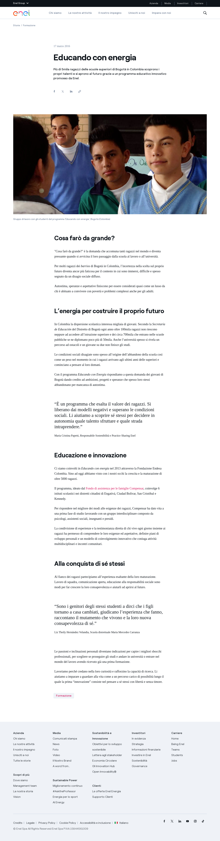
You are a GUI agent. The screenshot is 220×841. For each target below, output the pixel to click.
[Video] (70, 755)
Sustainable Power (65, 780)
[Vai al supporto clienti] (110, 797)
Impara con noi (161, 12)
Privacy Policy (46, 822)
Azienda (154, 3)
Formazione (64, 695)
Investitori (182, 3)
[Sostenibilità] (149, 760)
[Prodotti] (31, 744)
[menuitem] (164, 821)
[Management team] (31, 786)
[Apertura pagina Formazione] (29, 25)
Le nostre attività (80, 12)
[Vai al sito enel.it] (110, 791)
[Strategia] (149, 744)
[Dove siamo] (31, 780)
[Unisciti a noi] (31, 755)
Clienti (96, 785)
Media (167, 3)
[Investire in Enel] (149, 755)
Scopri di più (21, 774)
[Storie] (31, 760)
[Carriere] (189, 738)
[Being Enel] (189, 744)
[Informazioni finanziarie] (149, 749)
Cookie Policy (67, 822)
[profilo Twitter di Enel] (172, 821)
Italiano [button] (121, 823)
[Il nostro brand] (70, 760)
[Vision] (31, 797)
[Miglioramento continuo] (70, 786)
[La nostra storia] (31, 791)
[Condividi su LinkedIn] (71, 91)
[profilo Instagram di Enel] (195, 821)
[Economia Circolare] (110, 760)
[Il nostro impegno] (31, 749)
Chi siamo (55, 12)
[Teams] (189, 749)
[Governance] (149, 766)
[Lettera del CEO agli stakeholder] (110, 755)
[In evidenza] (149, 738)
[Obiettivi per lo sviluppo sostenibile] (110, 746)
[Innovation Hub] (110, 766)
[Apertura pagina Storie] (16, 25)
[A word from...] (70, 766)
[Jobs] (189, 760)
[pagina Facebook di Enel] (164, 821)
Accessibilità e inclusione (95, 822)
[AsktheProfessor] (70, 791)
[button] (20, 3)
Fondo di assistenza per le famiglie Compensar (115, 488)
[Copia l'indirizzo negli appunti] (79, 91)
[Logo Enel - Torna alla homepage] (21, 13)
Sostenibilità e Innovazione (102, 735)
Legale (30, 822)
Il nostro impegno (110, 12)
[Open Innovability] (110, 771)
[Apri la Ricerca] (205, 13)
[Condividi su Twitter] (63, 91)
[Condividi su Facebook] (54, 91)
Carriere (199, 3)
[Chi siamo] (31, 738)
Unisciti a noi (136, 12)
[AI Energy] (70, 802)
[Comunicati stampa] (70, 738)
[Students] (189, 755)
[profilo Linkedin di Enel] (180, 821)
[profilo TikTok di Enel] (203, 821)
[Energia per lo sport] (70, 797)
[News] (70, 744)
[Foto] (70, 749)
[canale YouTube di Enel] (187, 821)
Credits (17, 822)
